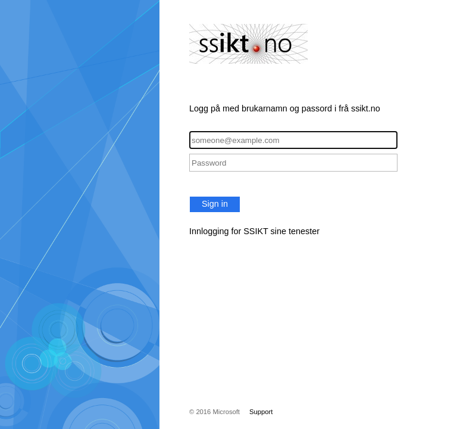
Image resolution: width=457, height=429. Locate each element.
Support (261, 411)
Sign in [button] (215, 204)
